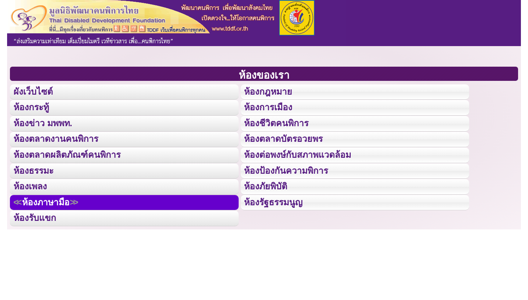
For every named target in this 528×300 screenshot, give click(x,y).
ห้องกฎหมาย (268, 91)
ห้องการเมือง (268, 107)
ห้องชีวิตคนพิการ (276, 122)
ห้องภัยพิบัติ (265, 185)
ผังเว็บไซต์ (32, 91)
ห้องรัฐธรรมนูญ (273, 200)
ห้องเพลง (30, 185)
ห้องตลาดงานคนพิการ (55, 138)
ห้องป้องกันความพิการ (286, 169)
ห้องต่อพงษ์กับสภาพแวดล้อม (297, 154)
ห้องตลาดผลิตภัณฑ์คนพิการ (66, 154)
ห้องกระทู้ (31, 107)
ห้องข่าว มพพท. (42, 122)
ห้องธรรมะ (33, 169)
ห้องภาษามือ (45, 200)
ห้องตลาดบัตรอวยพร (283, 138)
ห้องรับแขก (34, 216)
